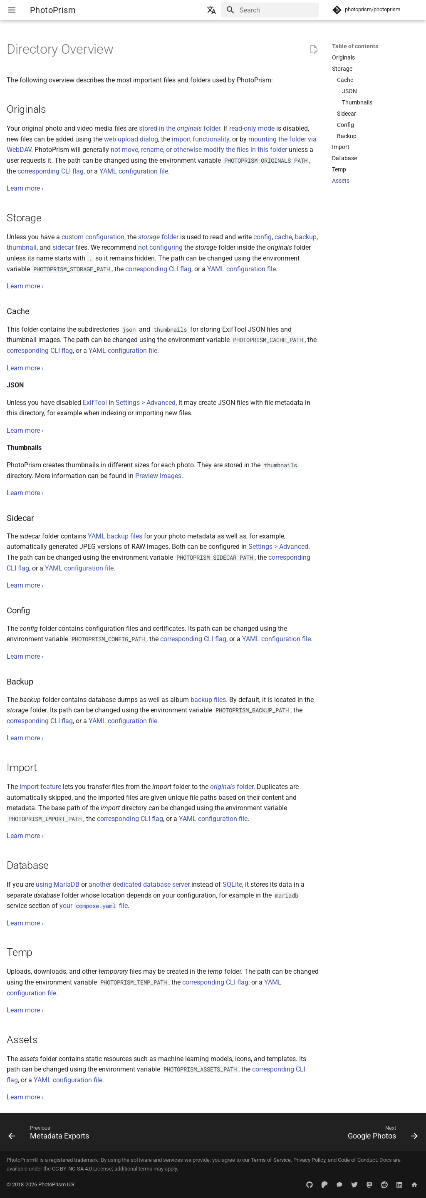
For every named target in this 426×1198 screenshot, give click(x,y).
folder (158, 237)
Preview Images (158, 476)
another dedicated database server (139, 884)
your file (93, 906)
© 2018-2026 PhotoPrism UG (40, 1184)
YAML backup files (115, 536)
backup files (208, 700)
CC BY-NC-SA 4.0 (72, 1169)
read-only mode (252, 128)
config (262, 237)
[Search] (270, 9)
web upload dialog (131, 139)
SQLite (232, 884)
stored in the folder (179, 128)
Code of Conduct (357, 1160)
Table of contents (355, 46)
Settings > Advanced (146, 403)
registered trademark (73, 1160)
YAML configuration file (133, 171)
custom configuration (93, 237)
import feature (40, 787)
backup (306, 237)
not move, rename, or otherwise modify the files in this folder (199, 150)
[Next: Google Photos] (380, 1134)
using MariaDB (57, 884)
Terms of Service (271, 1160)
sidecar (63, 247)
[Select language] (211, 10)
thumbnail (22, 247)
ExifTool (95, 403)
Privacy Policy (309, 1160)
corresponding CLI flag (50, 171)
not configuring (160, 247)
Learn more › (25, 188)
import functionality (200, 139)
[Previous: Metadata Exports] (51, 1134)
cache (283, 237)
